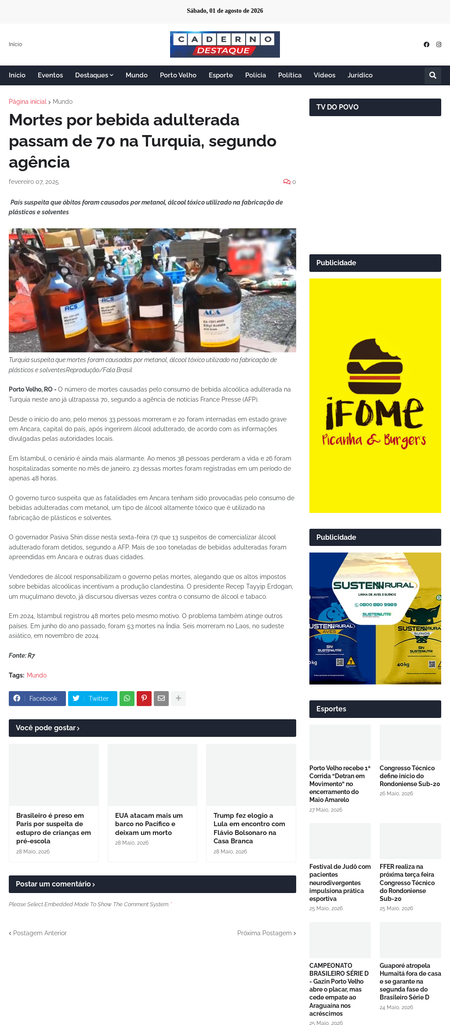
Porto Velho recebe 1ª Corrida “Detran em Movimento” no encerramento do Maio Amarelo (339, 784)
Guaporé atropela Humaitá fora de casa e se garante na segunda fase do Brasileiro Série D (410, 981)
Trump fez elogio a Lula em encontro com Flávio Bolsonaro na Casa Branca (249, 829)
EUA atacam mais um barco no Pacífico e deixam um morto (149, 824)
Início (15, 44)
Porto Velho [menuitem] (178, 75)
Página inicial (28, 102)
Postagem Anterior (40, 933)
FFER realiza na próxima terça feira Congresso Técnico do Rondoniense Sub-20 (407, 882)
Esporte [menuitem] (221, 75)
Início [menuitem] (17, 75)
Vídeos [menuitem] (324, 75)
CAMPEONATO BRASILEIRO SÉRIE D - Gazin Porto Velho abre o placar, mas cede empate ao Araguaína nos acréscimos (339, 989)
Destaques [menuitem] (91, 75)
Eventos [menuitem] (50, 75)
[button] (433, 75)
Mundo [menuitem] (137, 75)
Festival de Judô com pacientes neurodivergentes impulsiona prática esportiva (340, 882)
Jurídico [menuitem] (360, 75)
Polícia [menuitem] (255, 75)
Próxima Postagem (264, 933)
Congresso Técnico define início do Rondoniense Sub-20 (410, 776)
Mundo (63, 102)
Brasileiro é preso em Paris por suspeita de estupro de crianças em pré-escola (53, 829)
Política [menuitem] (289, 75)
